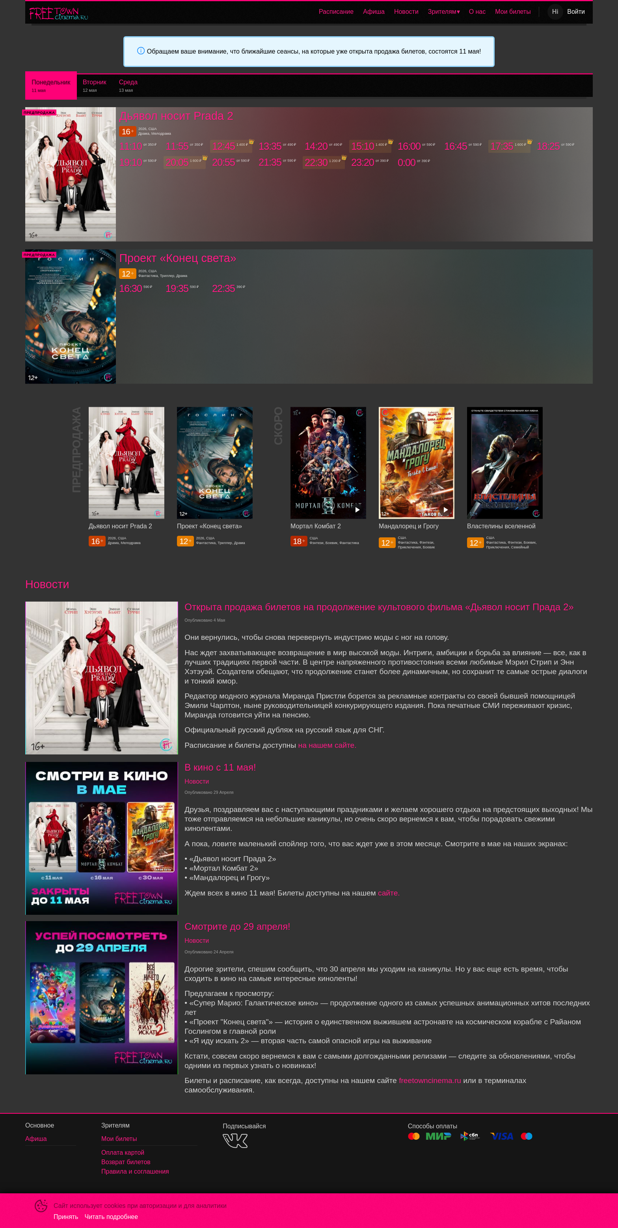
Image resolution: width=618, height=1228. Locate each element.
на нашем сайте (326, 745)
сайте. (389, 893)
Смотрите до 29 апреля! (237, 926)
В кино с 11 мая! (220, 767)
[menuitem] (336, 12)
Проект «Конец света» (177, 258)
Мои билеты (513, 11)
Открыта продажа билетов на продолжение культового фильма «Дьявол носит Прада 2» (378, 607)
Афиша (374, 11)
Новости (406, 11)
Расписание (336, 11)
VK (235, 1140)
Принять (66, 1216)
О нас (477, 11)
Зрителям (442, 11)
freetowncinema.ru (430, 1080)
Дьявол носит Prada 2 (176, 116)
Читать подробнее (111, 1216)
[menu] (315, 12)
